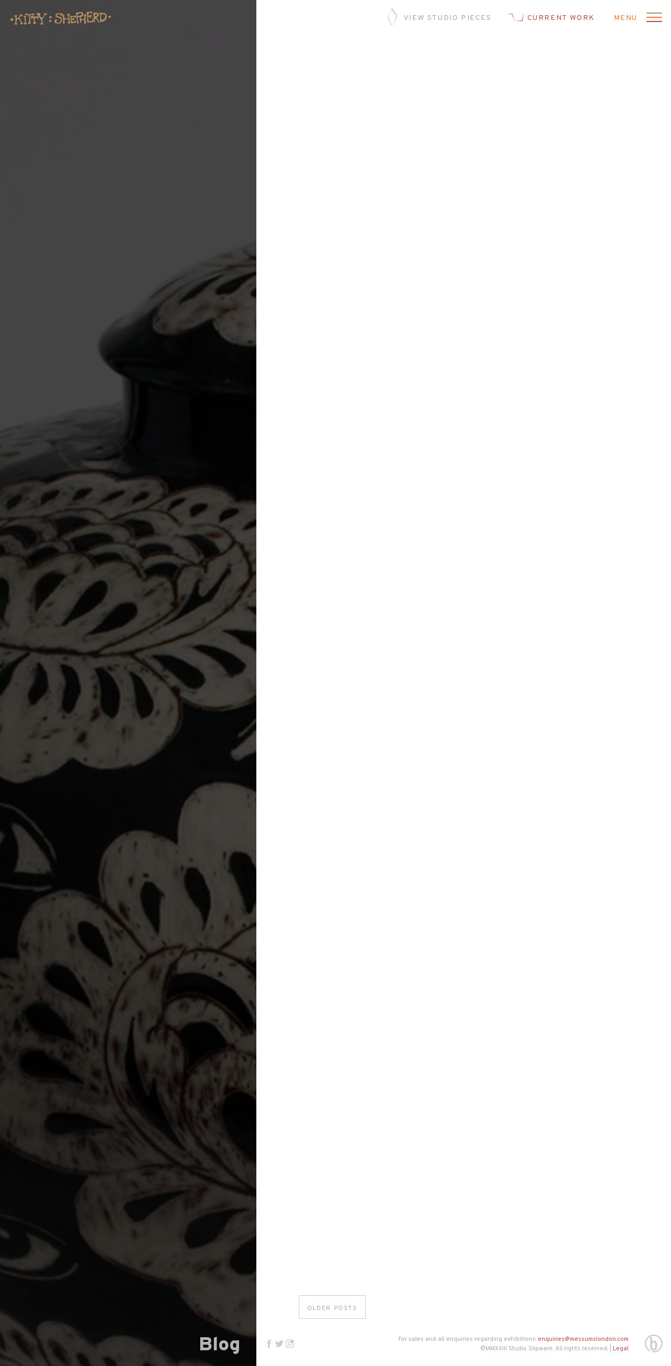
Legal (621, 1348)
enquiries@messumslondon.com (583, 1339)
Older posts (332, 1308)
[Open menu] (652, 18)
